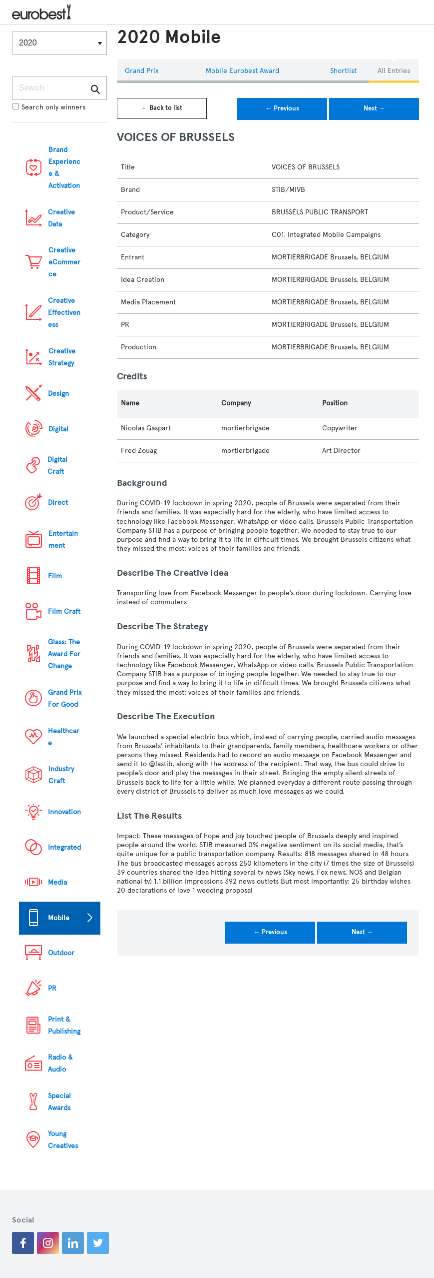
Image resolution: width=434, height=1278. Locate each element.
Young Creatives (63, 1140)
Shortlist (343, 70)
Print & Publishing (64, 1025)
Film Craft (64, 611)
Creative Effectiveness (64, 312)
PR (52, 988)
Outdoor (61, 953)
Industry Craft (61, 775)
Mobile (58, 918)
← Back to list (161, 108)
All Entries (394, 70)
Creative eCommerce (64, 262)
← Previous (282, 108)
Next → (374, 108)
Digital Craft (57, 465)
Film (55, 576)
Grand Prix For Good (64, 698)
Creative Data (61, 218)
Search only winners (48, 107)
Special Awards (59, 1102)
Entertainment (63, 539)
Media (57, 882)
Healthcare (63, 737)
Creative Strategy (61, 357)
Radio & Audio (60, 1063)
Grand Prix (141, 70)
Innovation (64, 812)
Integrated (64, 847)
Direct (58, 502)
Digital (58, 429)
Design (58, 393)
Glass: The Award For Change (64, 654)
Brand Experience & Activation (64, 167)
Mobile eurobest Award (242, 70)
